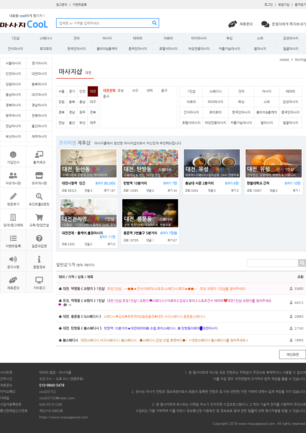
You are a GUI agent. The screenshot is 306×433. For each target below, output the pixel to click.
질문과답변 (39, 239)
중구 (106, 96)
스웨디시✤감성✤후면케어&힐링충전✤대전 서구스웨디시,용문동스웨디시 (154, 316)
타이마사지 (199, 38)
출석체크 (39, 155)
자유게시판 (13, 176)
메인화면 (293, 354)
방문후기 (13, 197)
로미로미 (46, 49)
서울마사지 (13, 63)
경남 (72, 112)
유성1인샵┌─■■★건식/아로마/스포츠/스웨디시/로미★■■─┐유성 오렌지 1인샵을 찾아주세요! (176, 289)
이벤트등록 (80, 4)
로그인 (268, 4)
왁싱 (229, 38)
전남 (61, 123)
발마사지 (260, 49)
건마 (76, 38)
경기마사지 (39, 63)
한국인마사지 (76, 49)
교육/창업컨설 (39, 218)
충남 (82, 102)
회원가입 (283, 4)
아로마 (168, 38)
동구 (164, 90)
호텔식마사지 (168, 49)
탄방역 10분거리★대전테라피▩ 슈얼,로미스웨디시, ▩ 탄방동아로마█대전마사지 (161, 328)
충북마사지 (39, 84)
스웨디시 (46, 38)
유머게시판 (39, 176)
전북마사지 (39, 115)
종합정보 (39, 260)
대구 (93, 102)
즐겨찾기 (300, 4)
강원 (61, 102)
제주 (93, 123)
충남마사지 (13, 95)
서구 (135, 90)
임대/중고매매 (13, 218)
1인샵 (15, 38)
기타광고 (39, 281)
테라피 (137, 38)
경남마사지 (39, 105)
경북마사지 (13, 105)
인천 (82, 91)
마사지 (107, 38)
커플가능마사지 (229, 49)
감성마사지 (290, 38)
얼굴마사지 (290, 49)
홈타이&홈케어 (107, 49)
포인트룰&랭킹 (39, 197)
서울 (61, 91)
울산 (72, 123)
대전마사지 (39, 74)
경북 (61, 112)
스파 (260, 38)
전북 (93, 112)
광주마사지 (13, 115)
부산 (82, 123)
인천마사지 (13, 74)
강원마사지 (13, 84)
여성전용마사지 (199, 49)
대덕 (150, 90)
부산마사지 (13, 136)
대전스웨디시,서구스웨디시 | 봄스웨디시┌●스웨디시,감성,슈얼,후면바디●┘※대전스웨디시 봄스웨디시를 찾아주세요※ (165, 340)
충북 (72, 102)
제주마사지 (39, 136)
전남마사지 (13, 126)
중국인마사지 (138, 49)
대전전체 (109, 90)
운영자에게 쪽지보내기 (283, 24)
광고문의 (61, 4)
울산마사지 (39, 126)
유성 (121, 90)
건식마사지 (15, 49)
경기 (72, 91)
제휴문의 (241, 24)
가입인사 (13, 155)
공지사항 (13, 260)
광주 (82, 112)
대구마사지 (39, 95)
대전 (93, 91)
